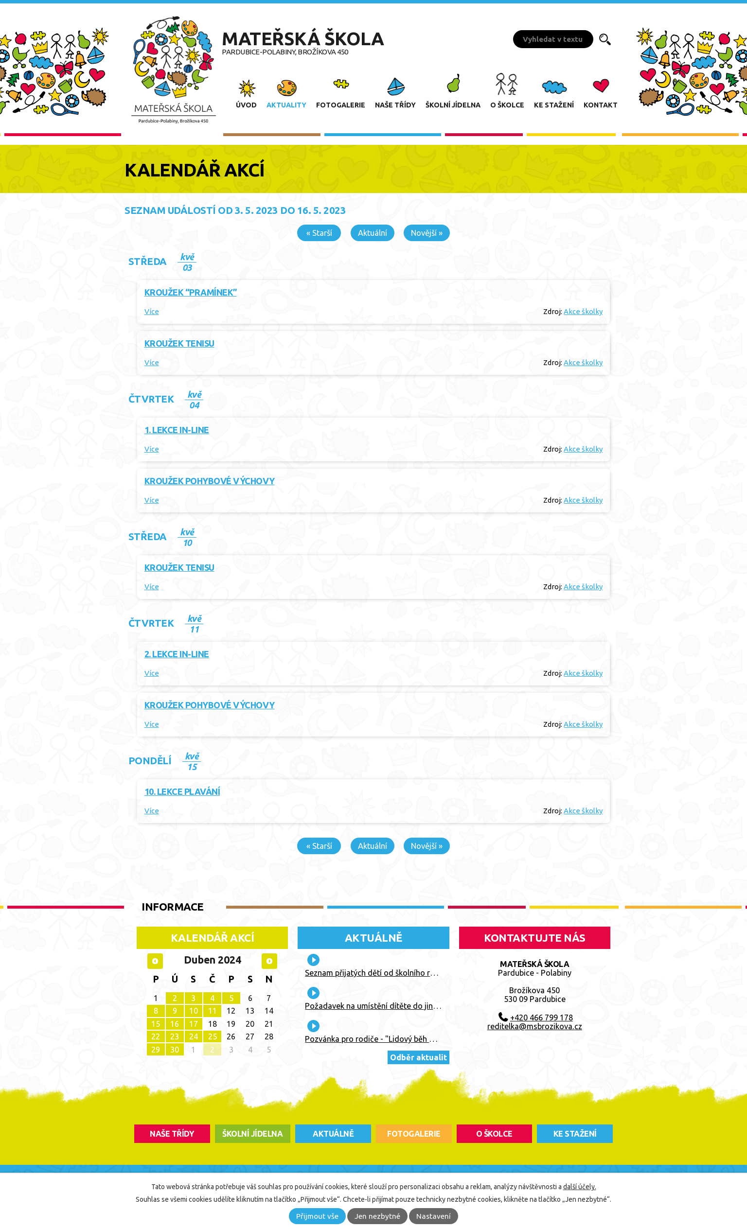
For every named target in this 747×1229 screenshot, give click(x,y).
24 (193, 1036)
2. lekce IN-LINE (176, 654)
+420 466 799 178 (541, 1017)
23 (174, 1036)
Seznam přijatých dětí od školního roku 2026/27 (389, 972)
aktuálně (333, 1133)
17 (193, 1023)
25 (212, 1036)
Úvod (246, 105)
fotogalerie (414, 1133)
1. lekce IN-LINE (176, 430)
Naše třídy (395, 105)
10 (193, 1010)
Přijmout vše (317, 1216)
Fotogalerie (340, 105)
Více (151, 311)
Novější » (427, 232)
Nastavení (433, 1216)
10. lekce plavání (182, 791)
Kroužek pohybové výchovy (209, 481)
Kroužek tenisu (179, 343)
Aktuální (372, 232)
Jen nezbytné (377, 1216)
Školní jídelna (453, 105)
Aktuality (286, 105)
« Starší (319, 232)
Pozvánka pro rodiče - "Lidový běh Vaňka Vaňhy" (392, 1039)
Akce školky (583, 311)
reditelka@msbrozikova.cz (534, 1026)
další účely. (579, 1187)
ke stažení (575, 1133)
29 (155, 1049)
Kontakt (601, 105)
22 (155, 1036)
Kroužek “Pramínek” (190, 292)
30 (174, 1049)
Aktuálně (373, 937)
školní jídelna (252, 1133)
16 (174, 1023)
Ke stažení (554, 105)
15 (155, 1023)
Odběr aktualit (418, 1057)
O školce (507, 105)
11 (212, 1010)
